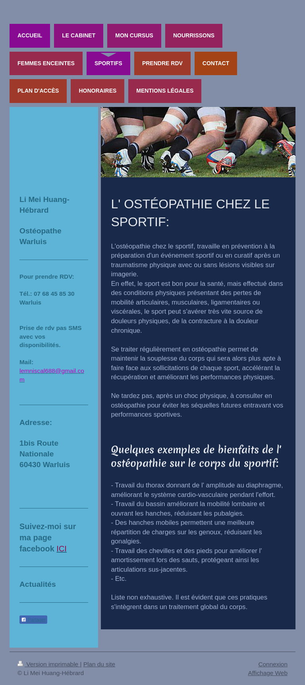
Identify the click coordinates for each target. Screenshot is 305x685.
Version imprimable (48, 664)
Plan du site (99, 664)
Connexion (273, 664)
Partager (33, 620)
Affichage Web (268, 672)
